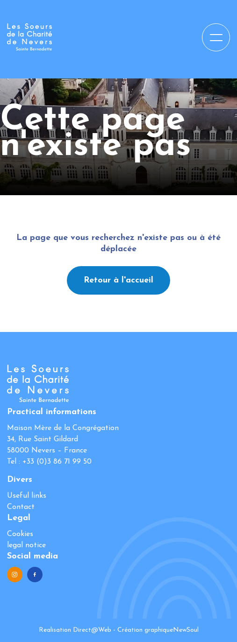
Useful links (26, 496)
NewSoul (186, 630)
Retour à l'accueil (118, 280)
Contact (21, 507)
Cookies (20, 534)
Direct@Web (92, 630)
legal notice (26, 545)
